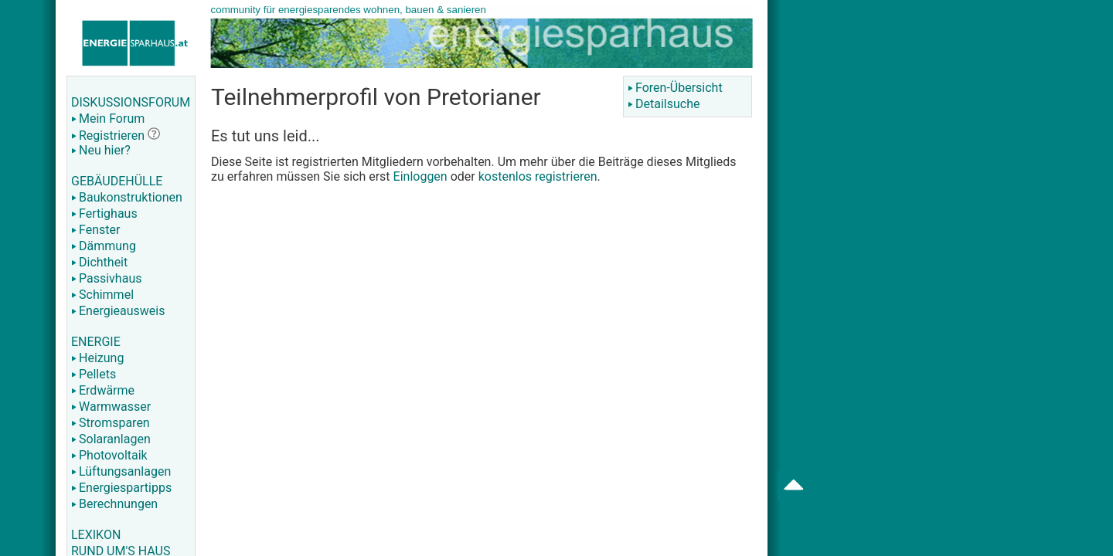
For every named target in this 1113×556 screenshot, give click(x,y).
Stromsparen (110, 422)
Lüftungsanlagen (121, 471)
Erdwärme (102, 390)
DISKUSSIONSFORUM (130, 102)
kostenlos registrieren (537, 176)
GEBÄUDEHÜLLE (116, 181)
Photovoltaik (109, 455)
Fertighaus (104, 213)
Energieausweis (118, 310)
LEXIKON (96, 534)
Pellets (93, 374)
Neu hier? (101, 150)
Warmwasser (111, 406)
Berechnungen (114, 504)
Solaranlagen (111, 439)
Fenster (95, 229)
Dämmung (103, 246)
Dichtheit (99, 262)
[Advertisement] (917, 247)
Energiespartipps (121, 487)
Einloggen (420, 176)
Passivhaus (106, 278)
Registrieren (108, 135)
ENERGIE (96, 341)
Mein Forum (108, 118)
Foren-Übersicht (675, 87)
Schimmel (102, 294)
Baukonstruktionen (126, 197)
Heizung (97, 358)
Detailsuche (663, 104)
